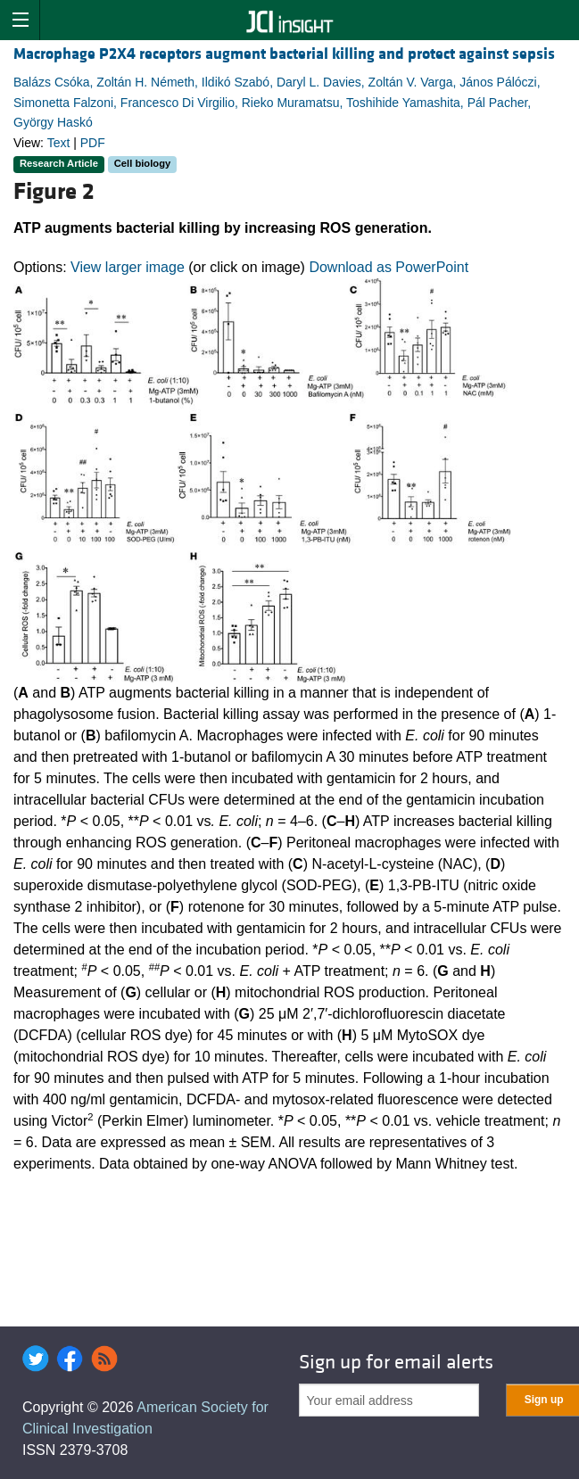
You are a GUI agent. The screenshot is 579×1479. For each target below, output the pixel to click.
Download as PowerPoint (388, 267)
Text (58, 143)
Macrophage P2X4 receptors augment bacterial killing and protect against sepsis (284, 54)
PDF (92, 143)
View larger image (127, 267)
